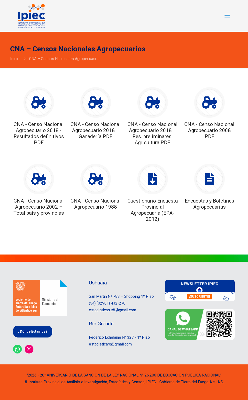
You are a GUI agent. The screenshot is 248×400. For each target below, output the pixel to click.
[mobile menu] (227, 16)
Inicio (14, 58)
